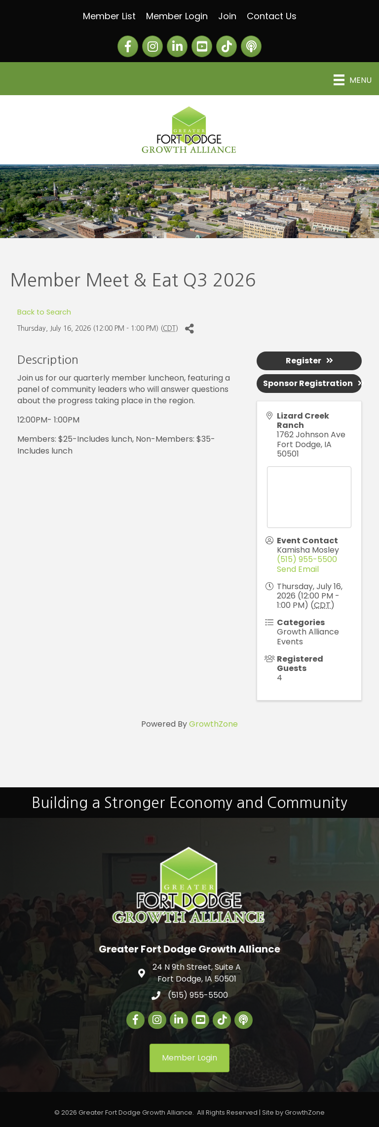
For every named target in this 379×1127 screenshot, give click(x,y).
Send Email (298, 569)
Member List (109, 16)
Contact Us (272, 16)
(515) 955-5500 (307, 559)
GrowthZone (213, 724)
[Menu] (352, 80)
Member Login (177, 16)
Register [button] (309, 360)
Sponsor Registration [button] (312, 383)
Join (227, 16)
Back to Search (44, 312)
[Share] (189, 328)
